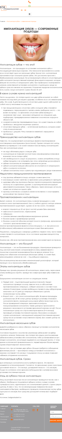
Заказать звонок (56, 420)
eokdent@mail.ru (19, 419)
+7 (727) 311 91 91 (19, 414)
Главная (2, 21)
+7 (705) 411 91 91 (19, 416)
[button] (29, 14)
